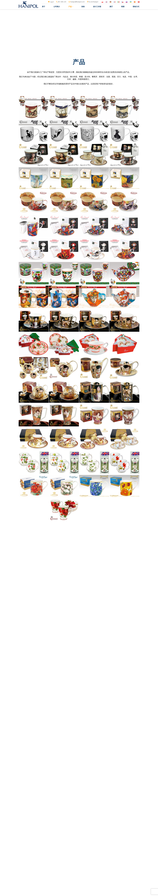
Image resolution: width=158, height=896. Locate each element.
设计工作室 (97, 6)
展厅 (111, 6)
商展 (122, 6)
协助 (83, 6)
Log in (51, 2)
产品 (70, 6)
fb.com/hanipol (92, 2)
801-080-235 (61, 2)
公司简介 (57, 6)
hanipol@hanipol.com (77, 2)
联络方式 (136, 6)
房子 (43, 6)
